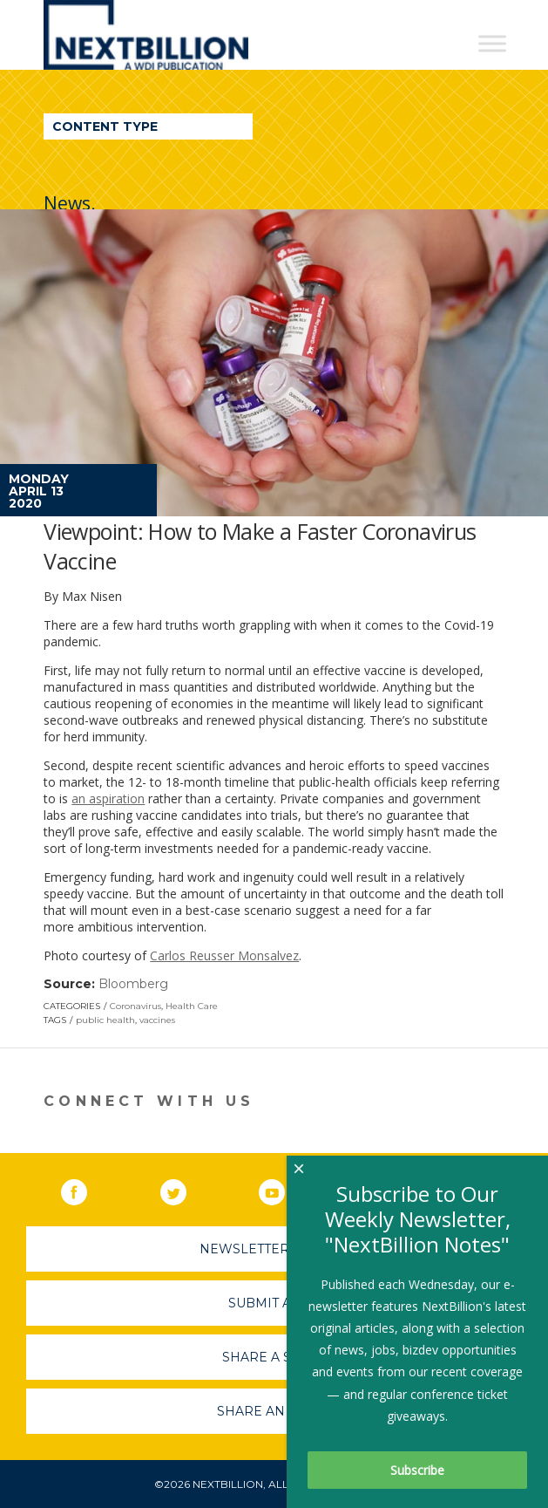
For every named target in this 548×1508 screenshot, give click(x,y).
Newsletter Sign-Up (274, 1249)
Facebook (86, 1189)
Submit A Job (274, 1303)
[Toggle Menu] (492, 43)
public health (105, 1020)
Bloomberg (133, 984)
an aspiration (108, 798)
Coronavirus (135, 1006)
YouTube (284, 1189)
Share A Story (274, 1357)
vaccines (157, 1020)
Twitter (185, 1189)
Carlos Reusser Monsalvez (224, 955)
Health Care (192, 1006)
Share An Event (274, 1411)
